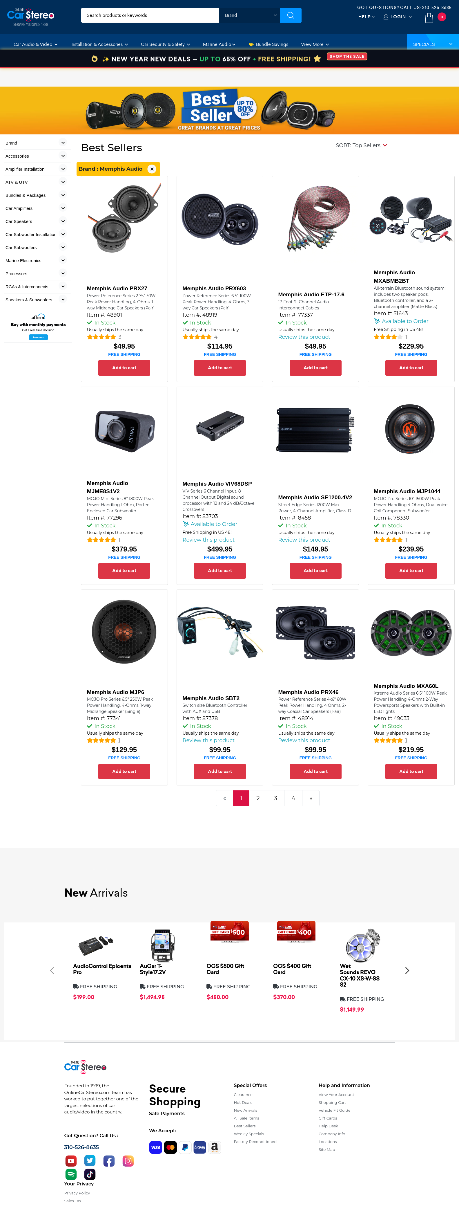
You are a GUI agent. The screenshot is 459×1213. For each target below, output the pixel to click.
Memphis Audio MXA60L (406, 686)
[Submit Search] (291, 15)
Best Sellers (245, 1126)
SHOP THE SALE (347, 74)
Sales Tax (72, 1200)
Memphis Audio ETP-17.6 (311, 294)
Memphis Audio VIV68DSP (217, 484)
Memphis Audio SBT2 (211, 698)
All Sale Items (246, 1118)
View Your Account (336, 1094)
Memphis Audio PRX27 (117, 288)
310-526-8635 (437, 7)
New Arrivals (245, 1110)
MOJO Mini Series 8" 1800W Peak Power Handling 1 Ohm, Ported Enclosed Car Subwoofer (120, 504)
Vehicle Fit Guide (335, 1110)
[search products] (150, 15)
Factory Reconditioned (255, 1141)
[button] (361, 145)
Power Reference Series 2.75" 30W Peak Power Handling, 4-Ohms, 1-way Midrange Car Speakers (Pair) (121, 302)
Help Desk (328, 1126)
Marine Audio (219, 44)
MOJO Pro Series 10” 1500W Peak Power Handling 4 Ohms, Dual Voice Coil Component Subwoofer (410, 504)
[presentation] (52, 970)
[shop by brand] (249, 15)
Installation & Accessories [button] (99, 44)
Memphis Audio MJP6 (115, 692)
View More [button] (315, 44)
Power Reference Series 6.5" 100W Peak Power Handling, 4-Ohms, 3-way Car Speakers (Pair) (217, 302)
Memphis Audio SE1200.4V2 (315, 497)
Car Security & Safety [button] (165, 44)
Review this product (304, 337)
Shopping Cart (332, 1102)
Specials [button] (433, 44)
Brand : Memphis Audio (118, 169)
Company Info (332, 1133)
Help (364, 17)
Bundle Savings (268, 44)
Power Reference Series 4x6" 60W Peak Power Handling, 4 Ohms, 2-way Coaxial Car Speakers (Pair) (312, 705)
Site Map (327, 1149)
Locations (328, 1141)
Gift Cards (328, 1118)
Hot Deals (243, 1102)
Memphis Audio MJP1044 (407, 491)
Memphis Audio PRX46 (308, 692)
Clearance (243, 1094)
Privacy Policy (77, 1193)
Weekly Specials (249, 1133)
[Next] (311, 798)
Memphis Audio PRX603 (214, 288)
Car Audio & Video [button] (36, 44)
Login (398, 17)
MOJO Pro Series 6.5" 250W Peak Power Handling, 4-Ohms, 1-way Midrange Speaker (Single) (120, 705)
